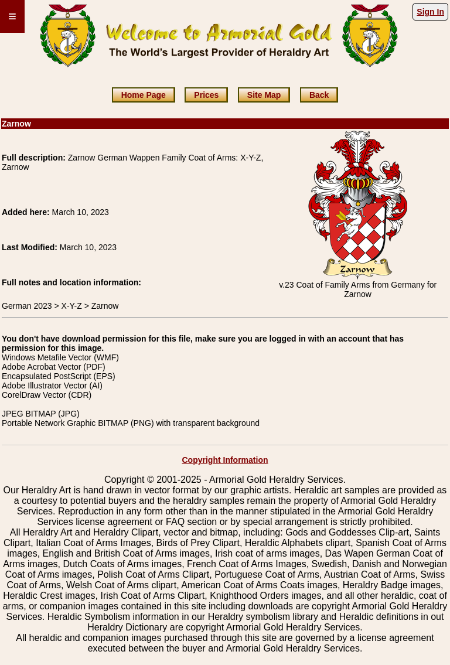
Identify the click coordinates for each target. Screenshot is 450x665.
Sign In (430, 11)
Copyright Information (225, 460)
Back (319, 95)
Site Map (264, 95)
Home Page (143, 95)
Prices (206, 95)
